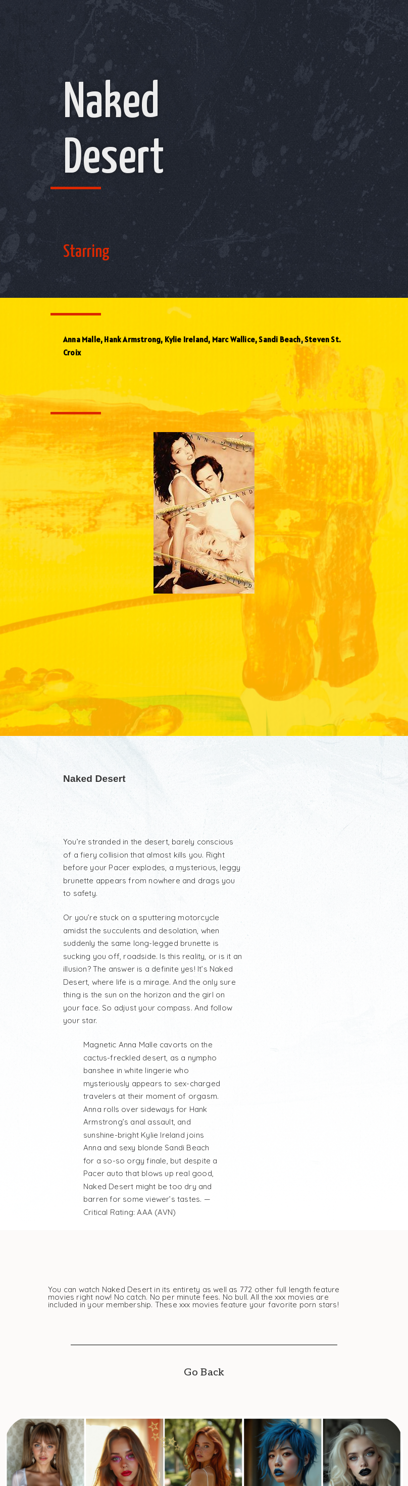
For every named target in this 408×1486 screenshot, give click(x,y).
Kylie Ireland (187, 339)
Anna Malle (81, 339)
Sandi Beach (279, 339)
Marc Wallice (233, 339)
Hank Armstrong (132, 339)
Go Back (204, 1372)
